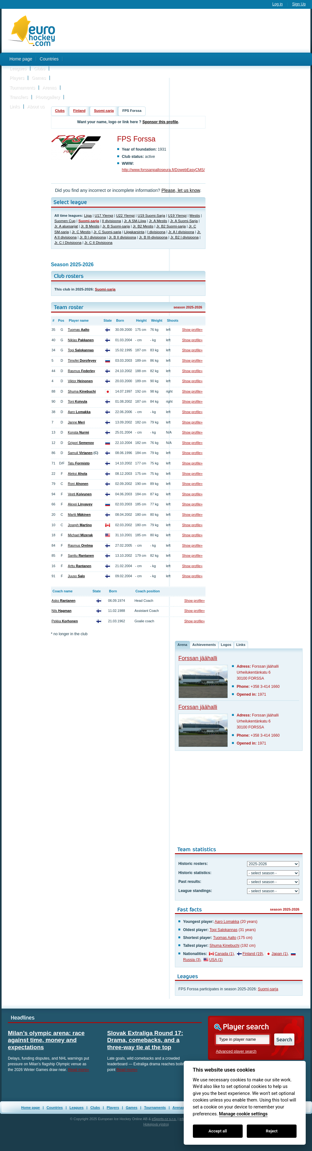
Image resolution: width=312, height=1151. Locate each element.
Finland (79, 110)
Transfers (18, 97)
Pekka (65, 621)
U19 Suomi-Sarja (151, 215)
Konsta (78, 432)
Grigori (81, 443)
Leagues (17, 68)
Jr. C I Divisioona (68, 243)
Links (14, 106)
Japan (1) (280, 954)
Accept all (218, 1131)
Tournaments (22, 87)
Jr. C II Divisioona (98, 243)
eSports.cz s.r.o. (164, 1119)
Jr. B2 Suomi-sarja (171, 226)
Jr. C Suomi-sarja (107, 232)
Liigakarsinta (134, 232)
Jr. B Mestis (90, 226)
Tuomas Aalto (224, 937)
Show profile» (192, 329)
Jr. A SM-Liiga (135, 221)
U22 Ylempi (125, 215)
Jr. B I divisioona (93, 237)
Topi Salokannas (224, 930)
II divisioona (111, 221)
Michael (80, 535)
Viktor (80, 381)
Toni (77, 401)
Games (39, 77)
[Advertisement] (186, 61)
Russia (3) (191, 960)
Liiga (88, 215)
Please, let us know (180, 190)
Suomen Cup (65, 221)
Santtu (81, 555)
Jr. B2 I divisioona (184, 237)
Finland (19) (253, 954)
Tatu (79, 463)
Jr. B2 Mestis (143, 226)
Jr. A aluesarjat (66, 226)
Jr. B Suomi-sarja (116, 226)
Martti (79, 514)
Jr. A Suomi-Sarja (184, 221)
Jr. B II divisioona (122, 237)
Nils (62, 611)
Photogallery (47, 97)
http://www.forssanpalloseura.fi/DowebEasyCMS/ (163, 170)
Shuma (82, 391)
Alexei (80, 504)
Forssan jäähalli (197, 658)
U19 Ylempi (177, 215)
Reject (272, 1131)
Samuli (80, 453)
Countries (49, 58)
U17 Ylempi (104, 215)
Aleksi (77, 473)
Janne (76, 422)
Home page (20, 58)
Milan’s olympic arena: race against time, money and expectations (46, 1040)
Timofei (82, 360)
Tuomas (78, 329)
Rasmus (81, 371)
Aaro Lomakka (227, 921)
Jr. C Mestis (81, 232)
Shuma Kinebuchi (225, 945)
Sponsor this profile (160, 122)
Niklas (81, 340)
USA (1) (215, 960)
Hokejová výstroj (156, 1124)
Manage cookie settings (243, 1114)
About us (35, 106)
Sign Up (299, 4)
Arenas (49, 87)
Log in (277, 4)
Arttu (79, 566)
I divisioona (156, 232)
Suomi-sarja (104, 110)
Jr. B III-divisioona (153, 237)
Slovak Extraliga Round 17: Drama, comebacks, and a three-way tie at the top (145, 1040)
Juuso (76, 576)
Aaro (79, 412)
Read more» (78, 1070)
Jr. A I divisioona (181, 232)
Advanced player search (236, 1051)
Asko (64, 600)
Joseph (80, 525)
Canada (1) (224, 954)
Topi (81, 350)
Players (16, 77)
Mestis (194, 215)
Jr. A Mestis (158, 221)
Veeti (80, 494)
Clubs (39, 68)
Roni (78, 484)
